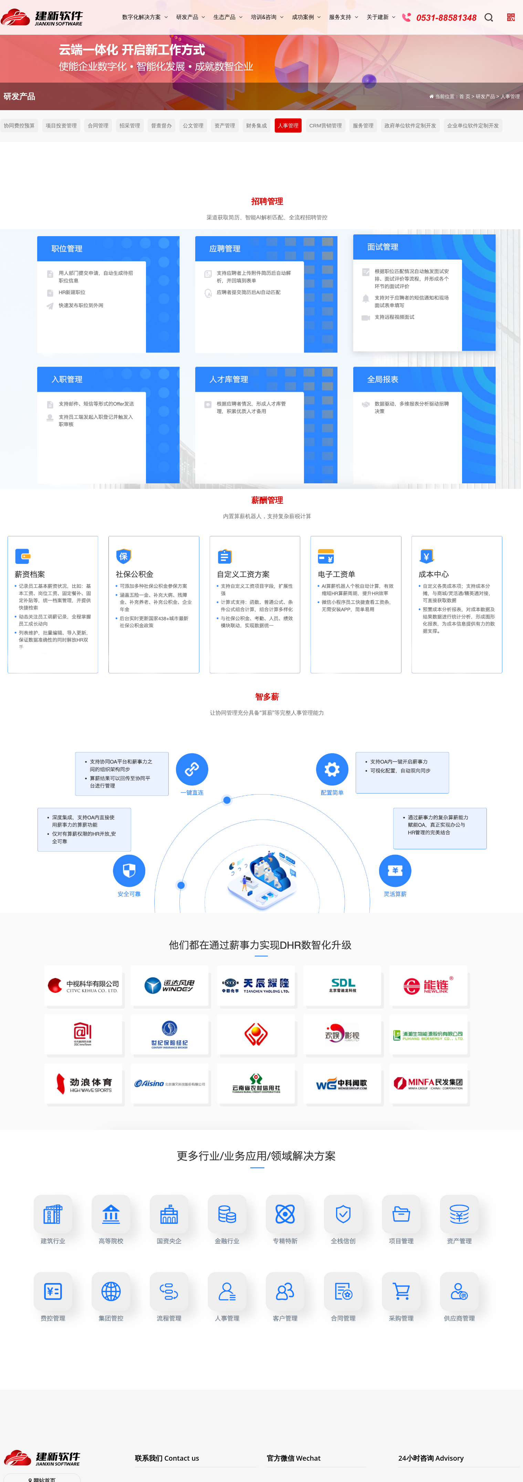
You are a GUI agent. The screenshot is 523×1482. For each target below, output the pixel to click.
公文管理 (193, 125)
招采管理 (129, 125)
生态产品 (228, 17)
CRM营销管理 (326, 125)
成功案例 (307, 17)
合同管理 (98, 125)
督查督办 (161, 125)
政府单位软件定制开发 (410, 125)
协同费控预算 (19, 125)
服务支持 (344, 17)
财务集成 (256, 125)
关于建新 (382, 17)
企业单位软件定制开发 (473, 125)
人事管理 (288, 125)
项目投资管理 (61, 125)
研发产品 (191, 17)
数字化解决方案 (145, 17)
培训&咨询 (268, 17)
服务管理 (363, 125)
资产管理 (225, 125)
